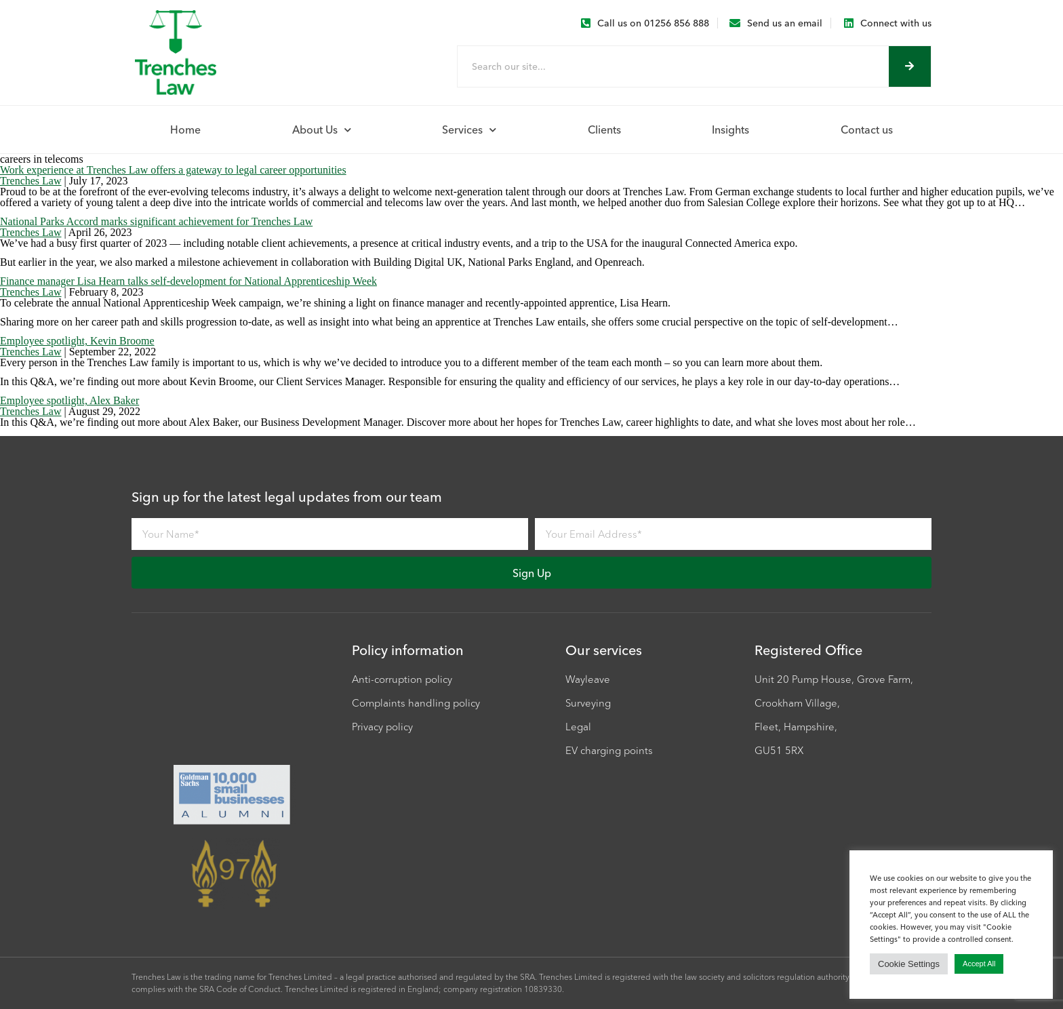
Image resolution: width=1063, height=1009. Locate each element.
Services (469, 129)
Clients (604, 129)
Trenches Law (31, 180)
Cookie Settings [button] (909, 964)
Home (185, 129)
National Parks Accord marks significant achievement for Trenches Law (156, 221)
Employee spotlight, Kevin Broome (77, 341)
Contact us (867, 129)
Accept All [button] (979, 963)
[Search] (910, 66)
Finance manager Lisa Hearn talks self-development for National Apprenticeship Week (188, 281)
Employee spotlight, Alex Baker (69, 400)
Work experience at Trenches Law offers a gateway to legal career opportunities (173, 170)
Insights (730, 129)
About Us (321, 129)
